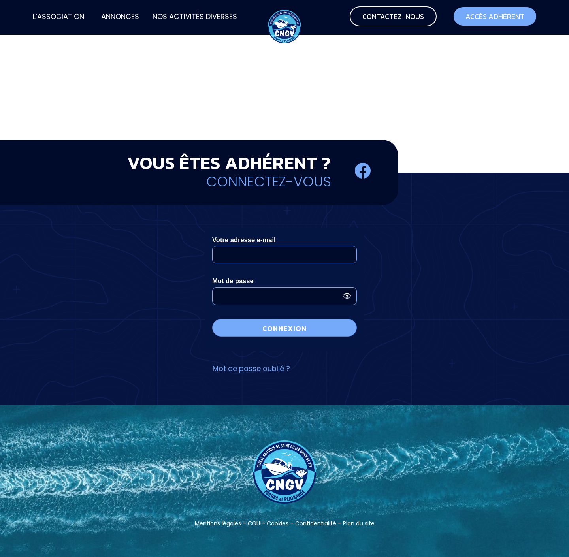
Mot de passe (233, 281)
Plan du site (359, 523)
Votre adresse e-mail (244, 240)
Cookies (277, 523)
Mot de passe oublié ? (251, 368)
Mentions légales (218, 523)
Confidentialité (315, 523)
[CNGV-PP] (284, 17)
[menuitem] (58, 17)
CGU (254, 523)
